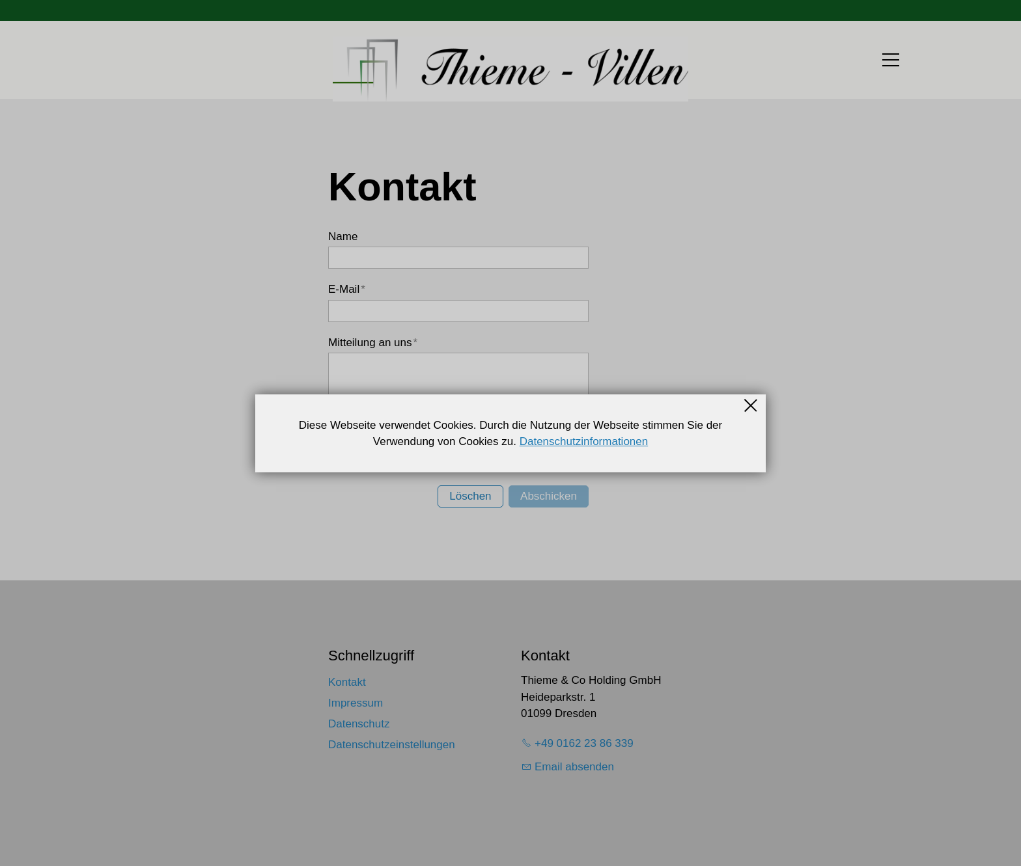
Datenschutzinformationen (584, 441)
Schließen (751, 405)
